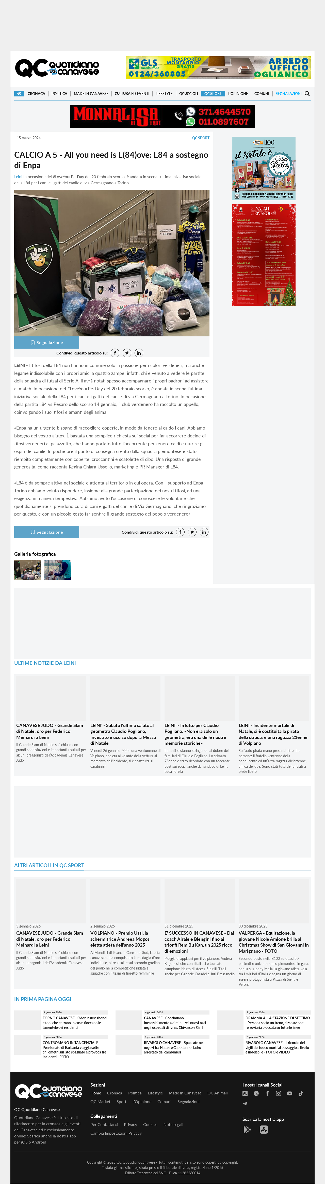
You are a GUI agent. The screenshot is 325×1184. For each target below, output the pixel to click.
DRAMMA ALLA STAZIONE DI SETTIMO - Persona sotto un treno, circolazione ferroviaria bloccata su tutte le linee (278, 1023)
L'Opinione (238, 93)
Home (95, 1092)
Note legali (173, 1124)
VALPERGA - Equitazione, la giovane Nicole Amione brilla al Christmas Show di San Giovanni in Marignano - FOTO (274, 941)
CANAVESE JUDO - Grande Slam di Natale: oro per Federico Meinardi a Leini (49, 731)
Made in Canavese (91, 93)
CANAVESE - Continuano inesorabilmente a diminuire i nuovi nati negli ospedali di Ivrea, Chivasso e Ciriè (175, 1023)
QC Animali (217, 1092)
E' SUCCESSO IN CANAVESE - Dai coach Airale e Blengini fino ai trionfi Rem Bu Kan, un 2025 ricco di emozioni (199, 941)
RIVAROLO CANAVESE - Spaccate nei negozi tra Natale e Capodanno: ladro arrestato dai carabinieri (174, 1047)
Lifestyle (164, 93)
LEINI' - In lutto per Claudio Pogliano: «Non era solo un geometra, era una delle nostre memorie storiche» (195, 734)
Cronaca (36, 93)
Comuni (261, 93)
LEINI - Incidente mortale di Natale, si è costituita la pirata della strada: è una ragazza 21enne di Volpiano (273, 734)
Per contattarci (104, 1124)
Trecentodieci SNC (151, 1173)
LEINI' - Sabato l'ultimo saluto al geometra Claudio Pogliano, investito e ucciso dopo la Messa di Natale (123, 734)
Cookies (150, 1124)
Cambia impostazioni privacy (116, 1133)
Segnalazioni (289, 93)
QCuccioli (188, 93)
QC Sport (213, 93)
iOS (24, 1141)
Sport (121, 1101)
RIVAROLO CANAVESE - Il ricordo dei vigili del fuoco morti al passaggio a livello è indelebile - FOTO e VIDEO (277, 1047)
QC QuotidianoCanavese (136, 1162)
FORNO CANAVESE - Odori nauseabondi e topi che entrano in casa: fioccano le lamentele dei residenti (75, 1023)
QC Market (100, 1101)
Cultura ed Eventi (132, 93)
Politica (59, 93)
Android (39, 1141)
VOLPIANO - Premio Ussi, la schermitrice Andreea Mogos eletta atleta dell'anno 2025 (120, 939)
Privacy (130, 1124)
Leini (18, 176)
